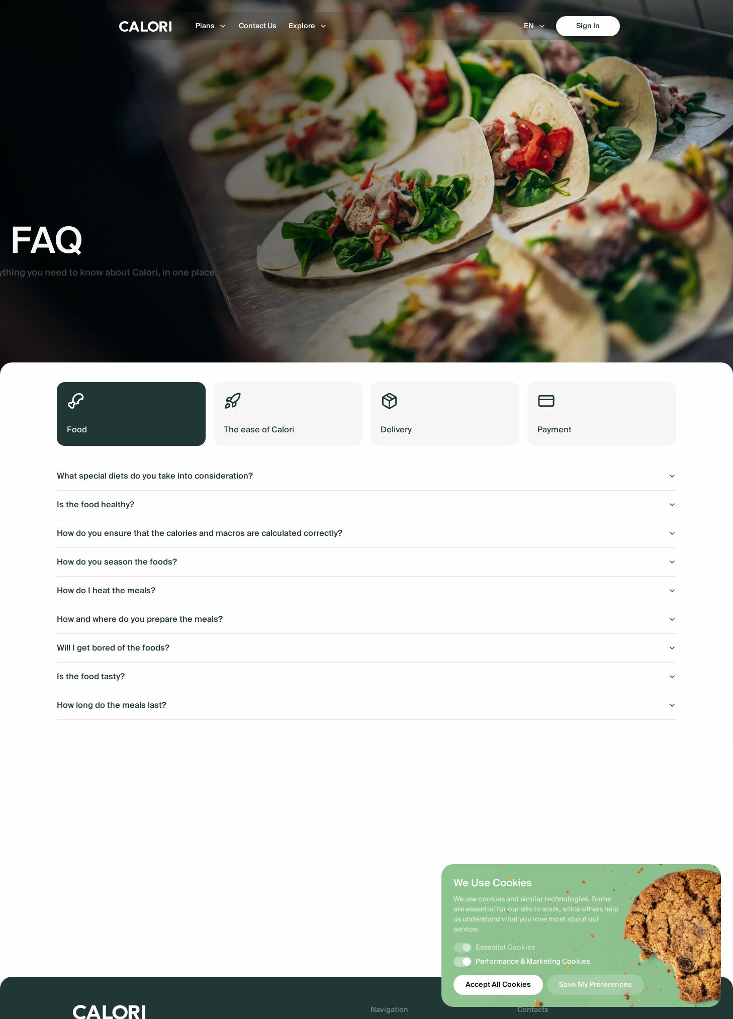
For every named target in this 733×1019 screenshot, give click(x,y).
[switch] (462, 948)
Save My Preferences (595, 985)
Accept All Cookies (498, 985)
